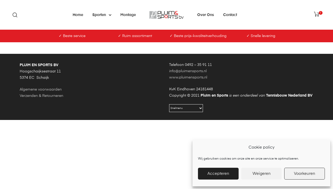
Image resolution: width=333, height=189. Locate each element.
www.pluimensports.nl (188, 116)
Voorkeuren (304, 174)
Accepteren (218, 174)
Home (78, 15)
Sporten (101, 15)
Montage (128, 15)
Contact (230, 15)
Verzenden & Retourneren (41, 135)
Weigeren (262, 174)
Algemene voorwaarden (41, 128)
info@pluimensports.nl (188, 110)
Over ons (205, 15)
